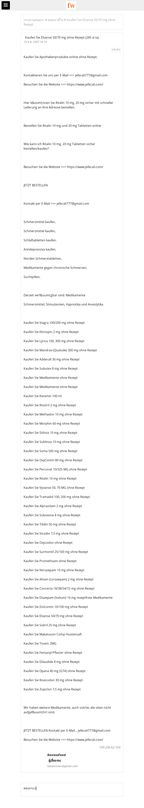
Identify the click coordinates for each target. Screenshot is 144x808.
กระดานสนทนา (34, 20)
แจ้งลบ (115, 49)
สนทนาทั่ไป (55, 20)
